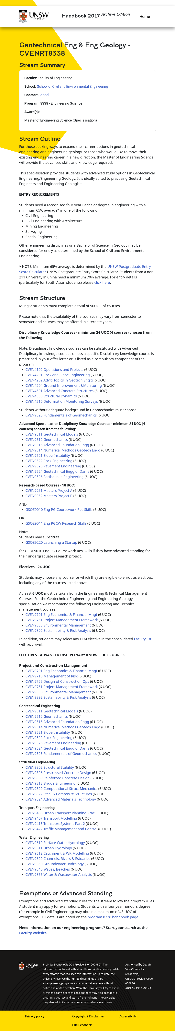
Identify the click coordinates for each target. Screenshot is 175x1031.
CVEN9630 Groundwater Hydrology (55, 863)
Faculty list (142, 639)
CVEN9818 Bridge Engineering (51, 783)
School (43, 95)
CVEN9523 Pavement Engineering (53, 466)
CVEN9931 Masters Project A (49, 490)
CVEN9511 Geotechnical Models (52, 434)
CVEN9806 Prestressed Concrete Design (58, 772)
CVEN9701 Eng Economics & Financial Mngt (61, 614)
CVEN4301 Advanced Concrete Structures (60, 390)
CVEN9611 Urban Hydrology (49, 848)
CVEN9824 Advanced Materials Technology (61, 799)
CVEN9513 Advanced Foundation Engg (57, 444)
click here (102, 282)
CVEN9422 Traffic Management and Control (61, 828)
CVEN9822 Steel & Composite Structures (59, 793)
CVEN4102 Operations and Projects (54, 369)
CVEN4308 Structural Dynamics (51, 396)
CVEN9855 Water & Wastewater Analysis (59, 874)
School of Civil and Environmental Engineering (72, 86)
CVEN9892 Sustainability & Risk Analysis (58, 630)
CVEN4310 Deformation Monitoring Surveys (62, 401)
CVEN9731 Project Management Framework (62, 619)
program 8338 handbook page (113, 917)
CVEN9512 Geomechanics (47, 439)
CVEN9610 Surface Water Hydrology (55, 842)
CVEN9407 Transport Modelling (51, 818)
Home (144, 16)
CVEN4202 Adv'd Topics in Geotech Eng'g (59, 380)
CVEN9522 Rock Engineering (49, 460)
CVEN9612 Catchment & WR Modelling (57, 853)
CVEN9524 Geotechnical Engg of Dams (57, 471)
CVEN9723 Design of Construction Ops (57, 681)
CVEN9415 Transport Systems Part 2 (55, 823)
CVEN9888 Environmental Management (58, 625)
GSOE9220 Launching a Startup (51, 542)
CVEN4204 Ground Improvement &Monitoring (64, 385)
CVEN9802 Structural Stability (50, 767)
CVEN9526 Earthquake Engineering (55, 476)
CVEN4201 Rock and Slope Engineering (58, 374)
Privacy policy (34, 1016)
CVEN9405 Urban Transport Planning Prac (60, 813)
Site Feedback (82, 1025)
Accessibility (128, 1016)
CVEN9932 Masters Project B (49, 495)
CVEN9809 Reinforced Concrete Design (58, 778)
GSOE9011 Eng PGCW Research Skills (56, 523)
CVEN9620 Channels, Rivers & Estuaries (58, 858)
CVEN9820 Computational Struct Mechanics (61, 788)
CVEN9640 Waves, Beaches (48, 869)
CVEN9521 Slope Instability (48, 455)
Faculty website (33, 933)
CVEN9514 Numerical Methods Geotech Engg (63, 450)
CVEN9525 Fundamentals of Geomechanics (61, 415)
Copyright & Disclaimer (88, 1016)
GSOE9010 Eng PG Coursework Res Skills (59, 509)
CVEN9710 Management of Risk (52, 676)
